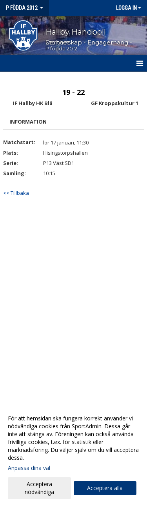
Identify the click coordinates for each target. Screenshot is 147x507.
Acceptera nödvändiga (39, 488)
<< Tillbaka (16, 192)
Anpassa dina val (29, 468)
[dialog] (73, 455)
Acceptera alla (105, 488)
